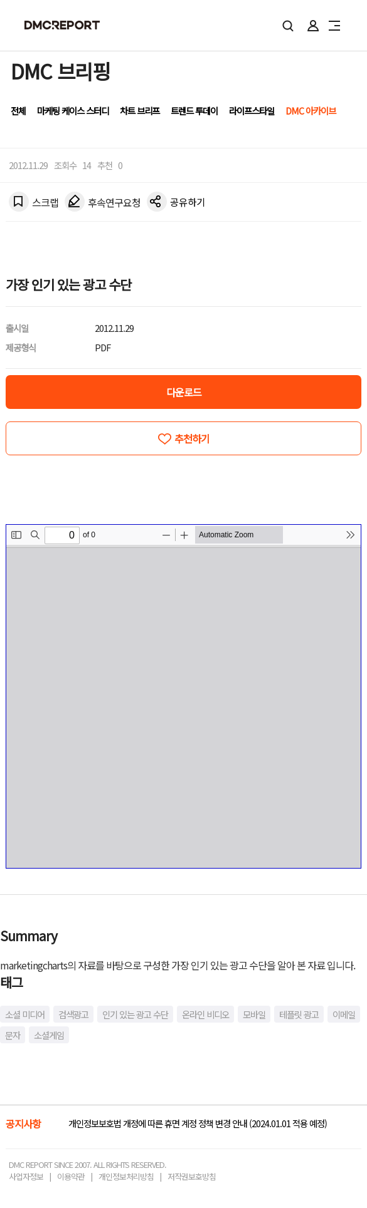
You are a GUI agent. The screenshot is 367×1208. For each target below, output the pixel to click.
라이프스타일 (251, 110)
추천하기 (192, 438)
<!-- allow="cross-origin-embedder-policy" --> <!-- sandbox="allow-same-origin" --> (183, 696)
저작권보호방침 (192, 1176)
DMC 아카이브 (310, 110)
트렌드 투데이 (194, 110)
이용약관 (71, 1176)
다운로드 (183, 392)
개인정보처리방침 (126, 1176)
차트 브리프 (139, 110)
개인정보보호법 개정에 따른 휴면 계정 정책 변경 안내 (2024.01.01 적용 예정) (197, 1123)
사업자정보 (26, 1176)
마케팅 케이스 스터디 (73, 110)
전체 (18, 110)
